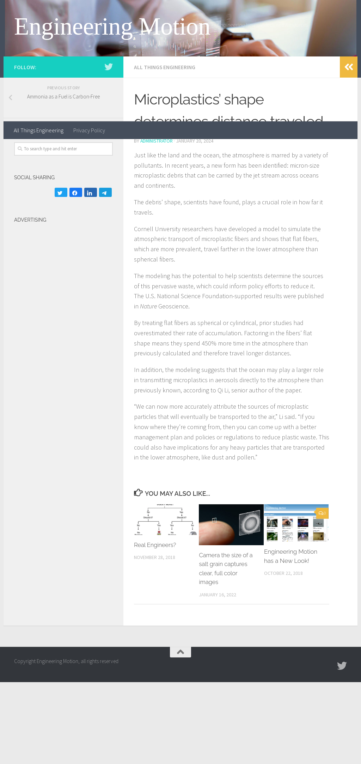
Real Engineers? (156, 626)
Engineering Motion (112, 26)
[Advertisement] (42, 417)
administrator (157, 223)
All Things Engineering (38, 130)
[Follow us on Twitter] (108, 149)
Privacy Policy (89, 130)
